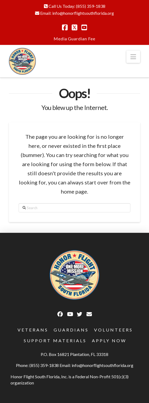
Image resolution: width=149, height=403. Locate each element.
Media (60, 38)
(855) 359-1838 (90, 6)
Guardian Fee (81, 38)
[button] (133, 57)
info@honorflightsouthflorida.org (83, 13)
